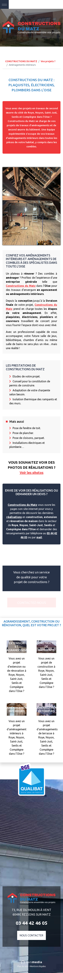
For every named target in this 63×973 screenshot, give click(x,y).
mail (39, 537)
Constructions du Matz (21, 285)
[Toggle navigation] (4, 4)
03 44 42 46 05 (49, 4)
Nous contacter (31, 935)
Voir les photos (32, 472)
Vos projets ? (48, 61)
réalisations (14, 517)
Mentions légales (38, 966)
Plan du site (22, 966)
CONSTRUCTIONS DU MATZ (21, 61)
